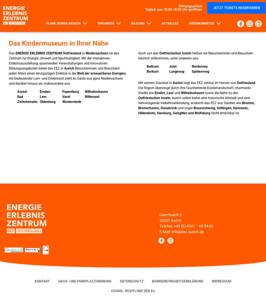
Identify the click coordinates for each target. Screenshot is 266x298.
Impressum (221, 281)
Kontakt (42, 281)
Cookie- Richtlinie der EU (133, 291)
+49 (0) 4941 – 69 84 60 (193, 226)
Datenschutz (132, 281)
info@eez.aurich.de (188, 232)
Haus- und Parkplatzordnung (85, 281)
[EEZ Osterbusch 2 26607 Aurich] (133, 157)
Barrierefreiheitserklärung (177, 281)
